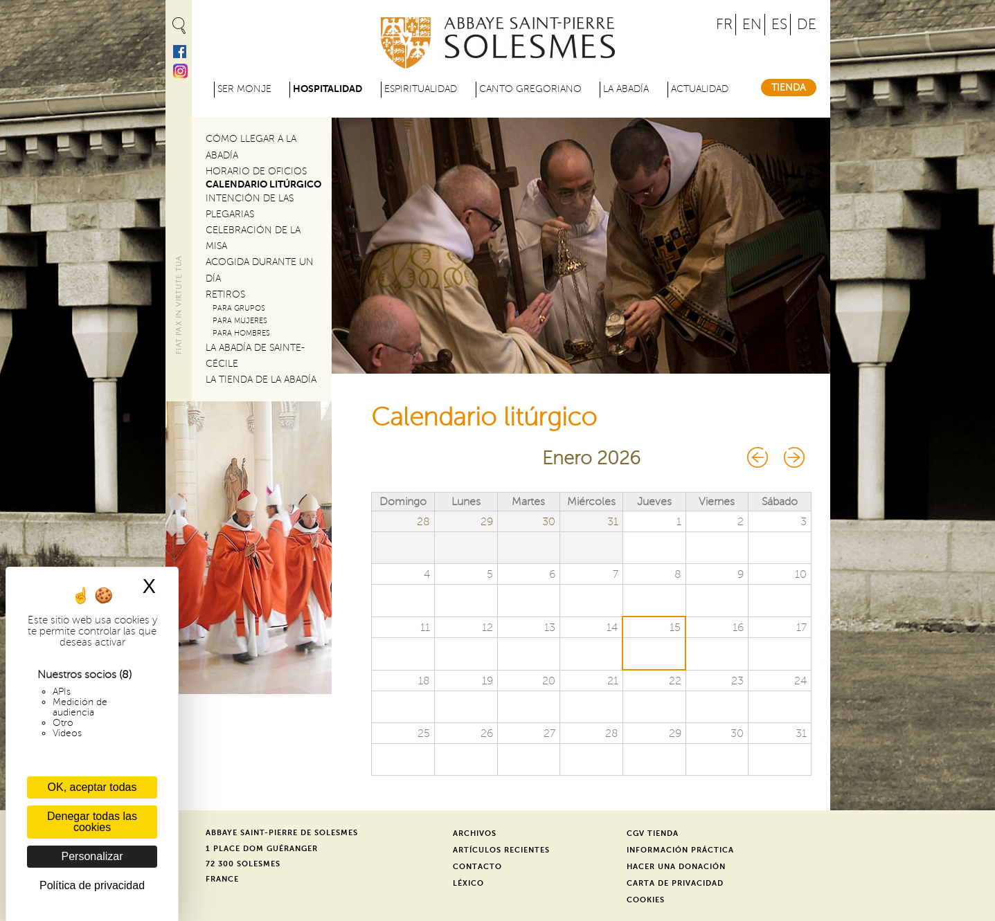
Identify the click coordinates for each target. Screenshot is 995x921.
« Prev (758, 457)
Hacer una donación (676, 866)
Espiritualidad (420, 89)
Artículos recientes (501, 850)
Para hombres (241, 333)
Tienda (788, 87)
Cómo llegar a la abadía (251, 147)
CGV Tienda (653, 833)
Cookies (646, 899)
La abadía (626, 89)
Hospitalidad (327, 89)
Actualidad (699, 89)
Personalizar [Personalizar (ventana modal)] (92, 856)
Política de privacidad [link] (92, 885)
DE (806, 25)
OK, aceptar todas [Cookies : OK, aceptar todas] (92, 787)
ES (779, 25)
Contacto (477, 866)
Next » (792, 457)
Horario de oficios (256, 171)
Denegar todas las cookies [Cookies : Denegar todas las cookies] (92, 821)
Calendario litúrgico (263, 184)
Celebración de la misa (253, 238)
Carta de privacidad (675, 883)
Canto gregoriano (530, 89)
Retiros (225, 294)
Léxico (468, 883)
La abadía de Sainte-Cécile (255, 356)
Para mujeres (240, 320)
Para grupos (239, 308)
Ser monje (244, 89)
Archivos (474, 833)
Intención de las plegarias (250, 206)
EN (752, 25)
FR (724, 25)
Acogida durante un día (260, 270)
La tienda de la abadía (261, 379)
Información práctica (680, 850)
